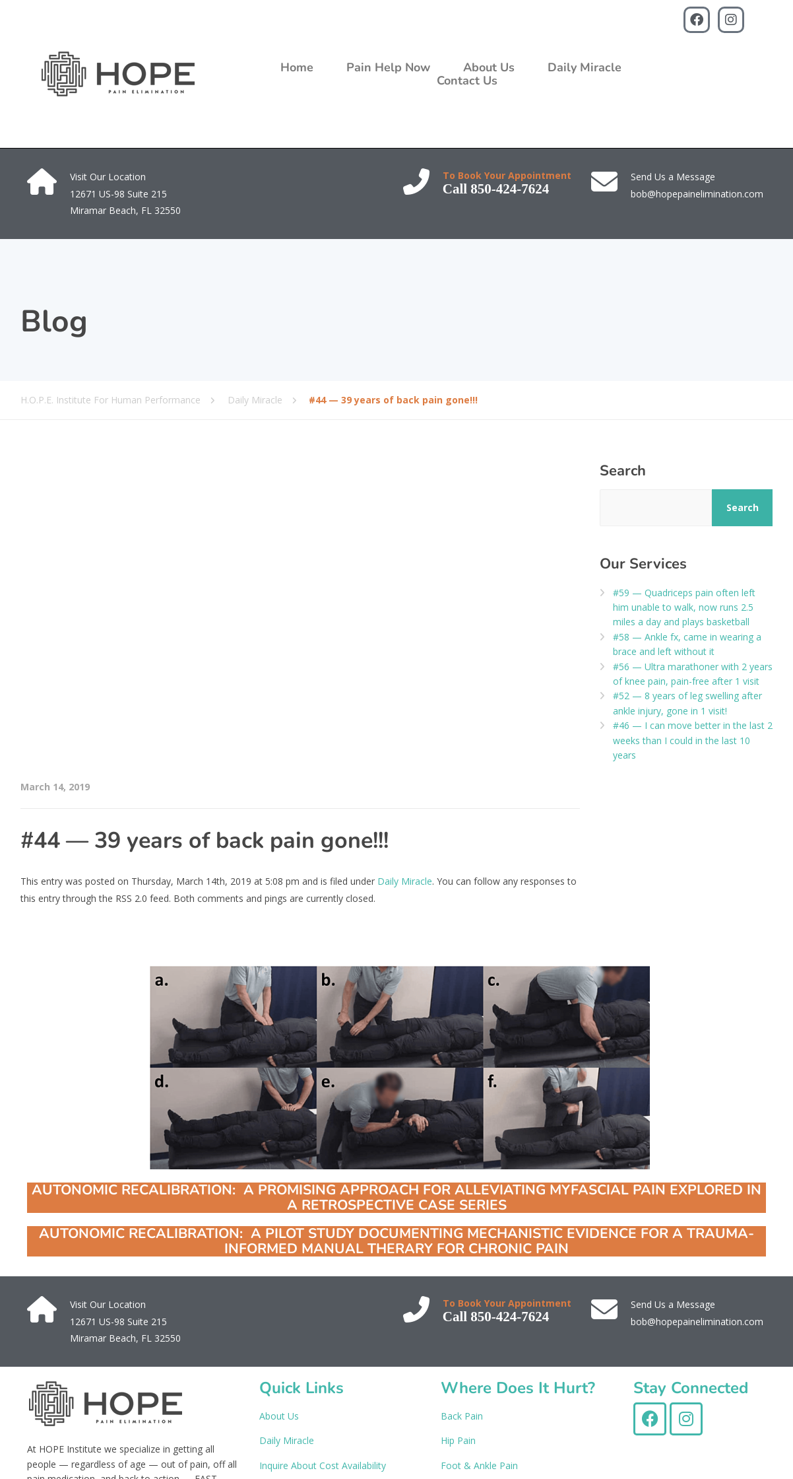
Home (296, 67)
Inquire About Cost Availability (322, 1465)
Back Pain (462, 1416)
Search (623, 471)
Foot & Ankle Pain (479, 1465)
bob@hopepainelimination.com (697, 194)
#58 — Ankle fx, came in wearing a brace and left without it (687, 644)
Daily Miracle (584, 67)
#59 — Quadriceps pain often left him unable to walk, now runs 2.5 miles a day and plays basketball (684, 607)
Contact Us (467, 80)
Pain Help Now (388, 67)
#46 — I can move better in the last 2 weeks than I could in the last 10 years (693, 740)
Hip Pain (458, 1440)
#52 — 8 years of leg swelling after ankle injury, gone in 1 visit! (687, 702)
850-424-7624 (509, 189)
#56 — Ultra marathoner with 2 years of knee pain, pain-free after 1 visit (693, 673)
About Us (489, 67)
